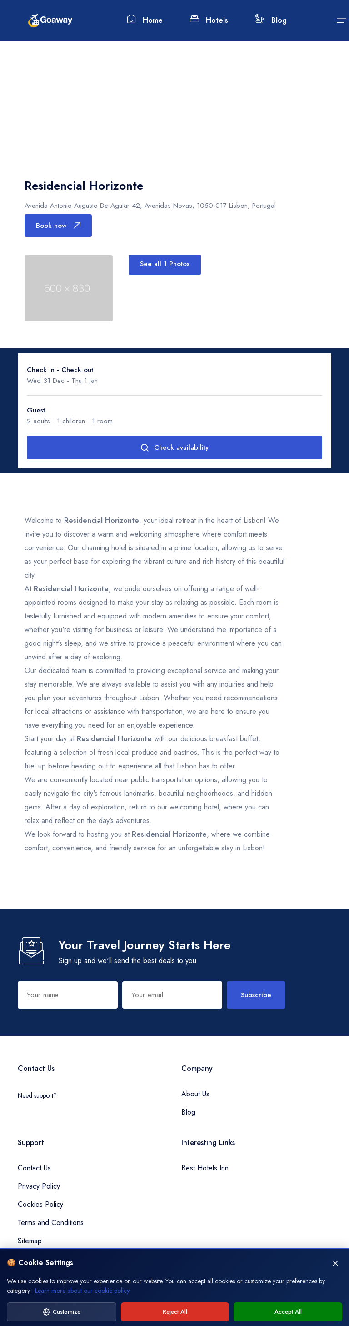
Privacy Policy (39, 1186)
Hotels (209, 19)
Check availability (174, 447)
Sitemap (30, 1241)
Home (145, 19)
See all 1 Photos (164, 264)
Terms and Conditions (51, 1222)
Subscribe (256, 995)
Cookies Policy (40, 1204)
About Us (195, 1094)
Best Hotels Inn (205, 1168)
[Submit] (341, 20)
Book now (58, 226)
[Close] (335, 1297)
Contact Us (34, 1168)
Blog (271, 19)
